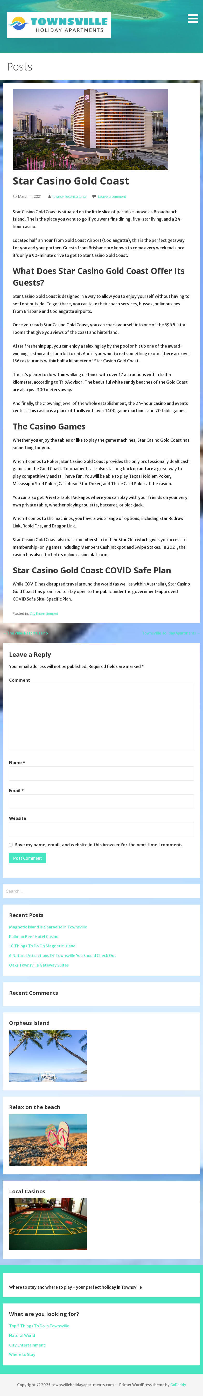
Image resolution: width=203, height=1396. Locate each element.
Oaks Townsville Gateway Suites (40, 965)
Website (17, 818)
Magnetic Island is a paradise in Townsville (50, 926)
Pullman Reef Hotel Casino (34, 936)
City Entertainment (45, 613)
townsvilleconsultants (70, 196)
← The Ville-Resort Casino (28, 633)
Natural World (22, 1335)
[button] (194, 12)
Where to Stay (23, 1354)
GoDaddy (178, 1385)
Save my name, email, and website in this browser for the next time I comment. (98, 845)
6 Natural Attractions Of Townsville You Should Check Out (65, 955)
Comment (19, 680)
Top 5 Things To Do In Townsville (41, 1325)
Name (17, 762)
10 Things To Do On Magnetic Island (44, 945)
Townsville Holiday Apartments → (167, 633)
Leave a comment (116, 196)
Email (16, 790)
